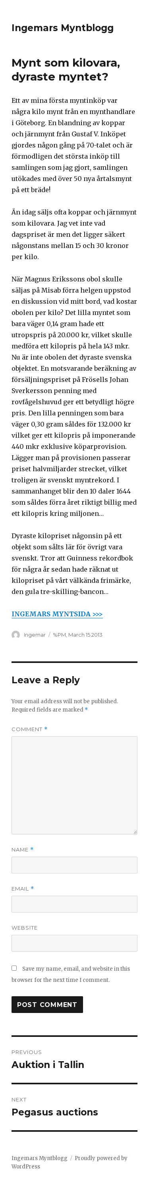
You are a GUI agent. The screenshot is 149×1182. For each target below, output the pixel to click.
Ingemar (35, 634)
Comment (30, 729)
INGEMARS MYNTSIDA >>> (57, 614)
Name (23, 849)
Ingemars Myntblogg (63, 27)
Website (25, 927)
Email (23, 888)
